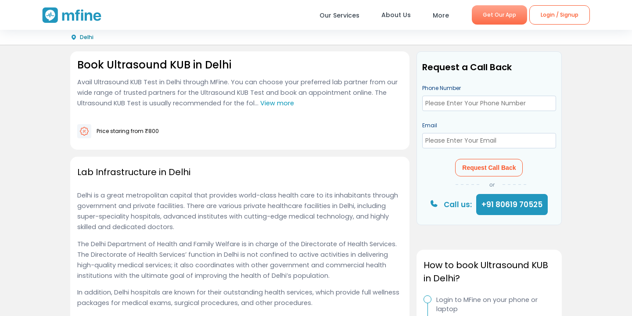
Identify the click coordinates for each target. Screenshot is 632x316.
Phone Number (441, 88)
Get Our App (499, 14)
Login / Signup (559, 14)
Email (429, 125)
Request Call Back (489, 167)
